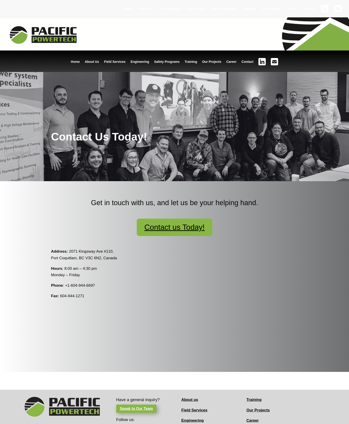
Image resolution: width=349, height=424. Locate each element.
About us (189, 400)
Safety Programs (223, 8)
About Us (146, 8)
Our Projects (271, 8)
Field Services (169, 8)
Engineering (196, 8)
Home (127, 8)
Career (292, 8)
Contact (309, 8)
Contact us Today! (174, 227)
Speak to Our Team (136, 409)
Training (249, 8)
